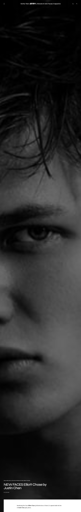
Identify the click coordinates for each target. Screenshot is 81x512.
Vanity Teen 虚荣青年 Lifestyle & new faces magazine (40, 4)
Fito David (6, 492)
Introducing (19, 480)
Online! (6, 480)
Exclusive (12, 480)
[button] (4, 4)
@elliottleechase (39, 505)
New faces (27, 480)
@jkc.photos (28, 507)
